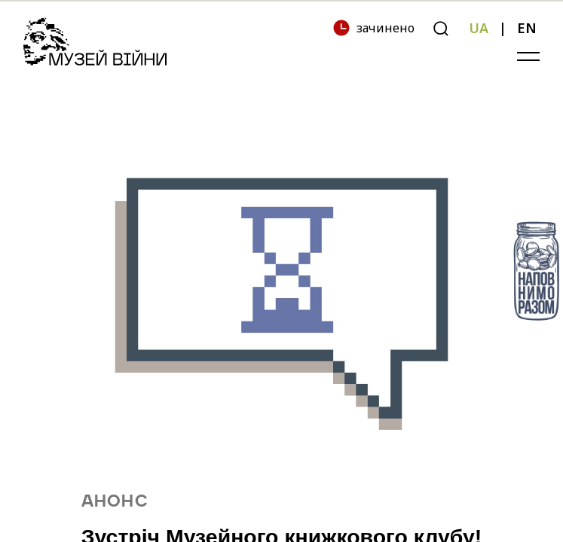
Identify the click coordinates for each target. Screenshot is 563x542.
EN (527, 28)
